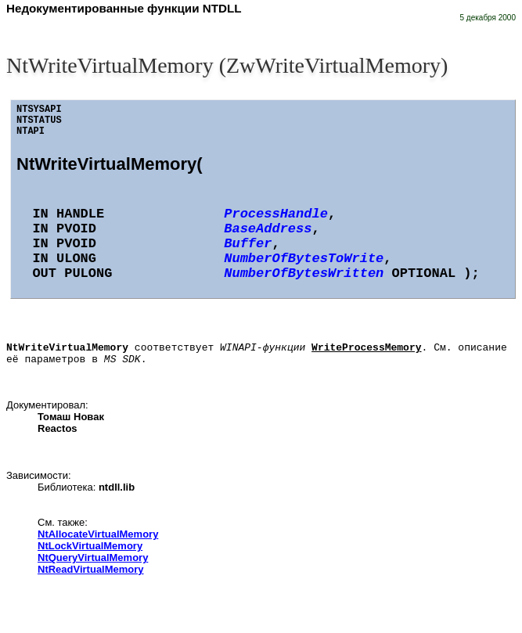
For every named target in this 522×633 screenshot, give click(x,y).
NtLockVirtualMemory (90, 550)
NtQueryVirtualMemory (93, 562)
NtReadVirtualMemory (91, 574)
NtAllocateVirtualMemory (98, 539)
